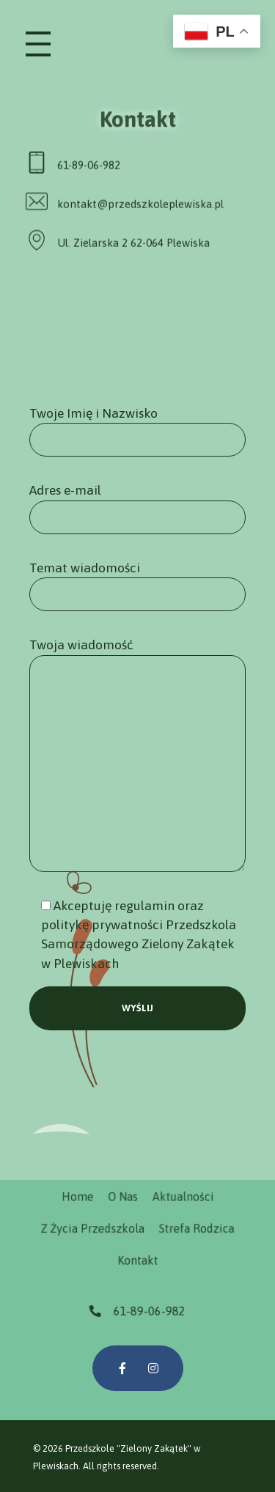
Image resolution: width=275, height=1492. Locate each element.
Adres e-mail (137, 508)
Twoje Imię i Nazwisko (137, 431)
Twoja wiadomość (137, 754)
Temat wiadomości (137, 586)
